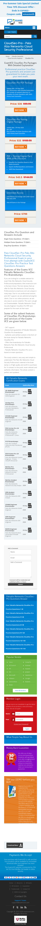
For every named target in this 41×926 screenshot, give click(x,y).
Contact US (26, 889)
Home (8, 56)
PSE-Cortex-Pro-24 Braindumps (12, 429)
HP (10, 669)
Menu (7, 28)
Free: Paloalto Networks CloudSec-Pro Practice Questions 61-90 (20, 623)
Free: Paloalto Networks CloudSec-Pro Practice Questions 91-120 (20, 631)
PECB (10, 685)
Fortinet (27, 665)
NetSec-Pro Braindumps (9, 467)
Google (27, 678)
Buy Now (29, 391)
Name (8, 714)
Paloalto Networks (17, 56)
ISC (10, 672)
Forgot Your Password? (21, 724)
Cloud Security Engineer (15, 58)
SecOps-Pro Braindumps (9, 403)
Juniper (27, 672)
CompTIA (28, 662)
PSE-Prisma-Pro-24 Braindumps (11, 454)
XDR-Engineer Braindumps (10, 517)
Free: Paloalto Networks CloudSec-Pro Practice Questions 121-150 (20, 639)
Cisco (11, 662)
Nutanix (27, 682)
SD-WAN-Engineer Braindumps (11, 391)
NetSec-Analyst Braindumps (11, 481)
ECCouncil (12, 665)
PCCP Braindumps (11, 441)
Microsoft (12, 675)
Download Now (15, 845)
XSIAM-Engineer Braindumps (11, 505)
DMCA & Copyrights (20, 892)
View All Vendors (20, 690)
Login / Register (12, 32)
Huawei (27, 669)
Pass (7, 719)
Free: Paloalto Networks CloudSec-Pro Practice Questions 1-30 (20, 607)
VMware (11, 678)
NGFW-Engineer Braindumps (11, 530)
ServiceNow (13, 682)
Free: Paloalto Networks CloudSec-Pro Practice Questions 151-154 (20, 647)
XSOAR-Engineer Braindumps (11, 417)
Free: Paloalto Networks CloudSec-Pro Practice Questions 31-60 (20, 615)
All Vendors (15, 886)
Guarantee (26, 886)
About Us (20, 883)
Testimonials (15, 889)
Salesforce (28, 675)
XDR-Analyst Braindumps (9, 493)
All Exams (29, 883)
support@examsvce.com (20, 903)
